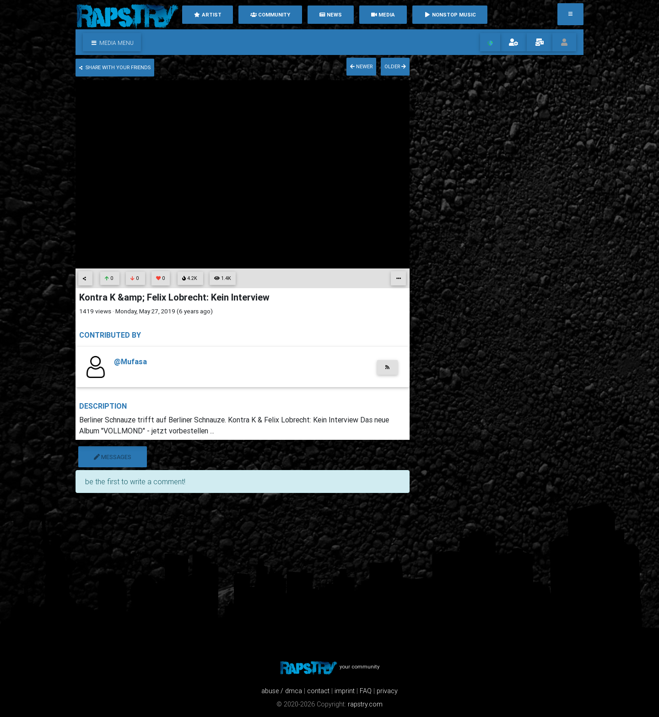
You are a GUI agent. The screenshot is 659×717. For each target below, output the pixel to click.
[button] (112, 42)
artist (207, 14)
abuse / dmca (281, 691)
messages (112, 457)
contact (318, 691)
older (395, 66)
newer (361, 66)
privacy (387, 691)
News (330, 14)
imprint (345, 691)
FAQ (366, 691)
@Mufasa (130, 361)
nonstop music (450, 14)
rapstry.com (365, 704)
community (270, 14)
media (383, 14)
